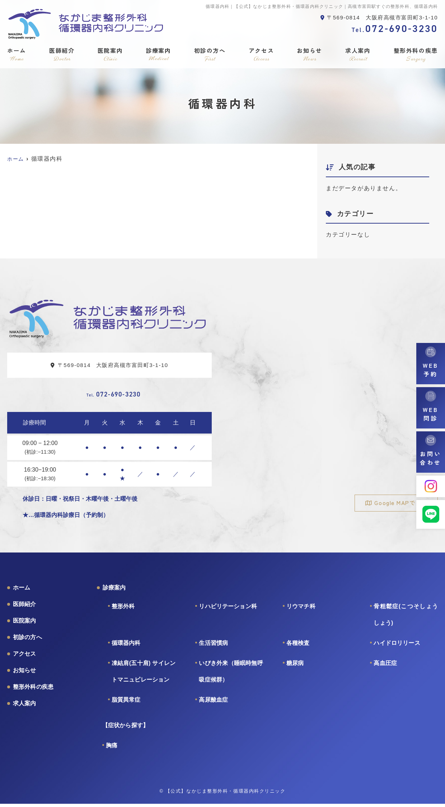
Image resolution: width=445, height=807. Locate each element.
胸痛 (111, 749)
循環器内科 (126, 646)
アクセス (261, 54)
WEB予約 (431, 369)
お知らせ (309, 54)
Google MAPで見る (399, 503)
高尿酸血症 (213, 703)
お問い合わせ (430, 458)
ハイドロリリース (397, 646)
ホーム (16, 54)
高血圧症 (385, 666)
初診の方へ (210, 54)
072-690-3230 (113, 395)
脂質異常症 (126, 703)
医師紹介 (61, 54)
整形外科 (123, 609)
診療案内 (158, 54)
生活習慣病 (213, 646)
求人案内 (357, 54)
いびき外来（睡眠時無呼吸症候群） (231, 674)
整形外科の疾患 (416, 54)
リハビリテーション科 (228, 609)
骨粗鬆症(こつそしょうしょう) (406, 617)
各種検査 (298, 646)
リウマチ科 (300, 609)
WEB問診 (431, 413)
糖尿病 (295, 666)
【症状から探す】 (125, 728)
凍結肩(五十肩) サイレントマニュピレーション (144, 674)
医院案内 (110, 54)
